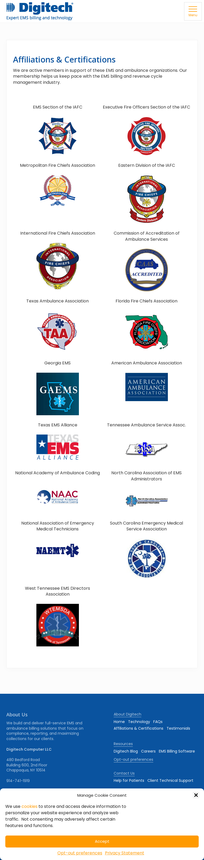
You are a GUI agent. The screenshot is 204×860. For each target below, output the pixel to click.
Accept (102, 841)
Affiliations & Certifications (138, 728)
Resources (123, 743)
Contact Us (124, 773)
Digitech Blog (126, 751)
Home (119, 721)
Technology (139, 721)
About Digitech (127, 714)
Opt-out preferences (79, 853)
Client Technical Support (170, 780)
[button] (196, 795)
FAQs (158, 721)
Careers (148, 751)
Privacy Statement (124, 853)
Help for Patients (129, 780)
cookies (29, 806)
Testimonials (178, 728)
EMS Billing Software (177, 751)
